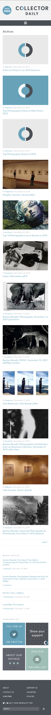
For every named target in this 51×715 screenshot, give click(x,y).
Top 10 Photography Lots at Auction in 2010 (25, 235)
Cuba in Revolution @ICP (15, 276)
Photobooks (8, 597)
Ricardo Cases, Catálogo (13, 592)
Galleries (8, 487)
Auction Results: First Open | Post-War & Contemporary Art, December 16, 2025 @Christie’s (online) (25, 562)
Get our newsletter (20, 703)
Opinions (8, 67)
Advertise (31, 692)
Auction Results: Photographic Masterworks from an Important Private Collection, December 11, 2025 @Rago (25, 578)
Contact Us (8, 692)
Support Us (32, 688)
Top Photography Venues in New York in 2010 (23, 112)
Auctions (8, 232)
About (6, 688)
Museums (9, 191)
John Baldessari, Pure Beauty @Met (20, 403)
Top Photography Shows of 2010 (19, 154)
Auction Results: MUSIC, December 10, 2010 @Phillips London (25, 362)
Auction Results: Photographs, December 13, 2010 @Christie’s (25, 318)
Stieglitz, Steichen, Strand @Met (19, 195)
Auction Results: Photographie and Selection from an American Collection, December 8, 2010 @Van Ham (25, 447)
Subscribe (7, 696)
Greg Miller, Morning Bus (13, 604)
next (45, 542)
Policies (30, 696)
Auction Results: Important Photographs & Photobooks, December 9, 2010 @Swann (24, 532)
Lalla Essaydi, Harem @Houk (17, 490)
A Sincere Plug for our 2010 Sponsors (21, 70)
